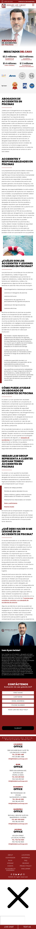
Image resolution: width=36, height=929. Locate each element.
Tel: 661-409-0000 (18, 819)
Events (10, 866)
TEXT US (27, 927)
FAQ (25, 860)
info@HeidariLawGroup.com (18, 759)
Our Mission (10, 857)
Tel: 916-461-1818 (18, 799)
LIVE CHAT (9, 927)
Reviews (25, 863)
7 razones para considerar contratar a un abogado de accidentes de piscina (17, 600)
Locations (26, 855)
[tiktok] (21, 875)
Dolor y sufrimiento (10, 503)
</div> (12, 922)
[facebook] (11, 875)
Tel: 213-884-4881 (18, 754)
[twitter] (18, 875)
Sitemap (10, 863)
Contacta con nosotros (26, 1)
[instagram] (14, 875)
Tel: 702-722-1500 (18, 840)
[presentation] (15, 720)
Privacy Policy (25, 866)
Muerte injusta (9, 506)
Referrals (25, 857)
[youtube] (24, 875)
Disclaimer (25, 869)
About (10, 855)
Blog (10, 860)
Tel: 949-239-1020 (18, 777)
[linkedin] (16, 875)
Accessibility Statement (10, 869)
